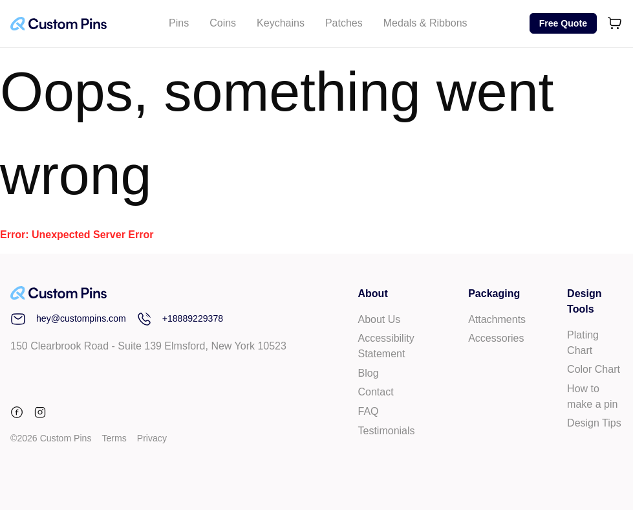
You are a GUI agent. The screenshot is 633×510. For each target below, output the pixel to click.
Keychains (281, 22)
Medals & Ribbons (425, 22)
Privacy (152, 438)
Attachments (497, 319)
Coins (222, 22)
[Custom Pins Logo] (58, 23)
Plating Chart (583, 342)
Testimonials (386, 430)
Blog (368, 373)
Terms (114, 438)
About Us (379, 319)
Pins (179, 22)
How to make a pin (592, 396)
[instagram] (40, 414)
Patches (344, 22)
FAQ (368, 411)
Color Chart (593, 369)
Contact (376, 391)
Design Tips (594, 422)
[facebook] (19, 414)
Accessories (496, 338)
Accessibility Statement (386, 346)
